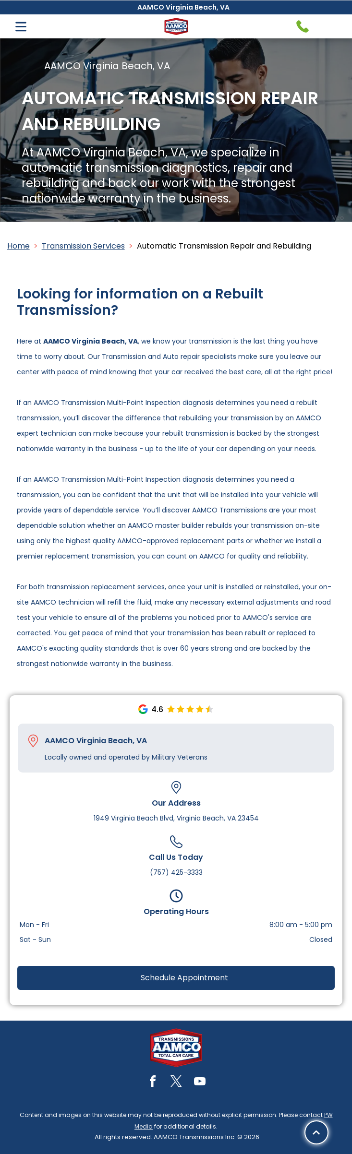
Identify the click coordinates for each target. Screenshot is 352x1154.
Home (18, 245)
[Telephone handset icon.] (302, 26)
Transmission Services (83, 245)
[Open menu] (21, 27)
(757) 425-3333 (176, 872)
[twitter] (176, 1083)
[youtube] (199, 1083)
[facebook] (152, 1083)
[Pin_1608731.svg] (33, 741)
